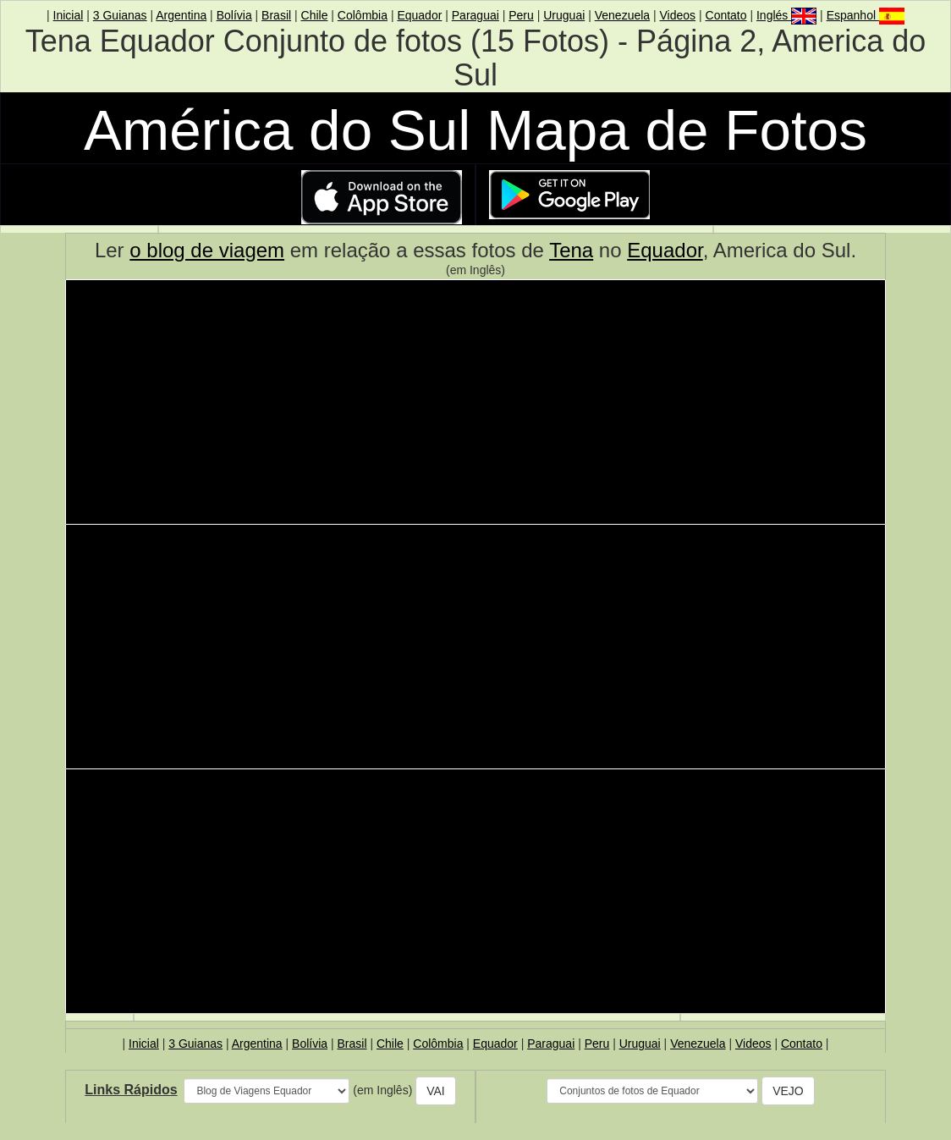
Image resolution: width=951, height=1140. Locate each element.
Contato (726, 15)
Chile (314, 15)
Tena (571, 250)
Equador (419, 15)
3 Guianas (120, 15)
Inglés (786, 15)
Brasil (276, 15)
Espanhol (865, 15)
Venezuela (622, 15)
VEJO (788, 1091)
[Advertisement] (475, 404)
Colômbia (363, 15)
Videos (678, 15)
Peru (521, 15)
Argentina (181, 15)
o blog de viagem (206, 250)
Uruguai (564, 15)
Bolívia (234, 15)
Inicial (68, 15)
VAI (435, 1091)
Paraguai (475, 15)
